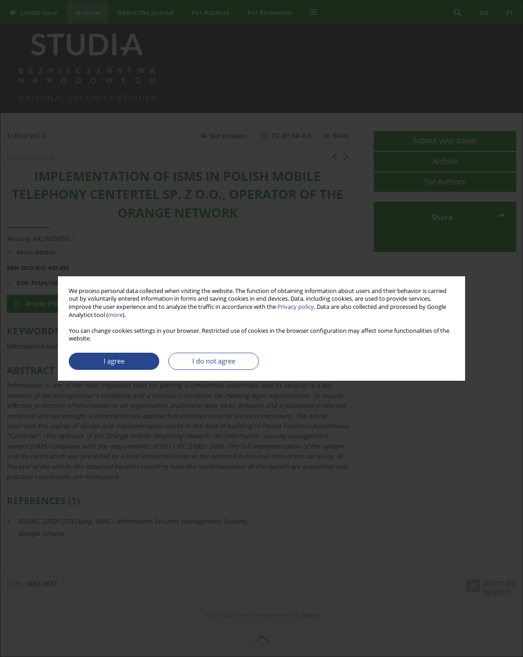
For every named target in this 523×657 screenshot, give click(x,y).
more (115, 315)
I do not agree (213, 361)
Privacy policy (295, 307)
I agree (114, 361)
